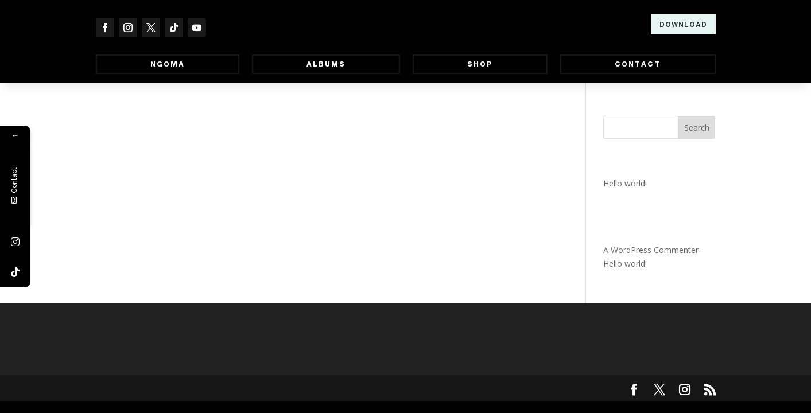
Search (696, 127)
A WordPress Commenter (651, 249)
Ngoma (167, 64)
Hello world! (625, 183)
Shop (480, 64)
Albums (326, 64)
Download (683, 25)
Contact (638, 64)
